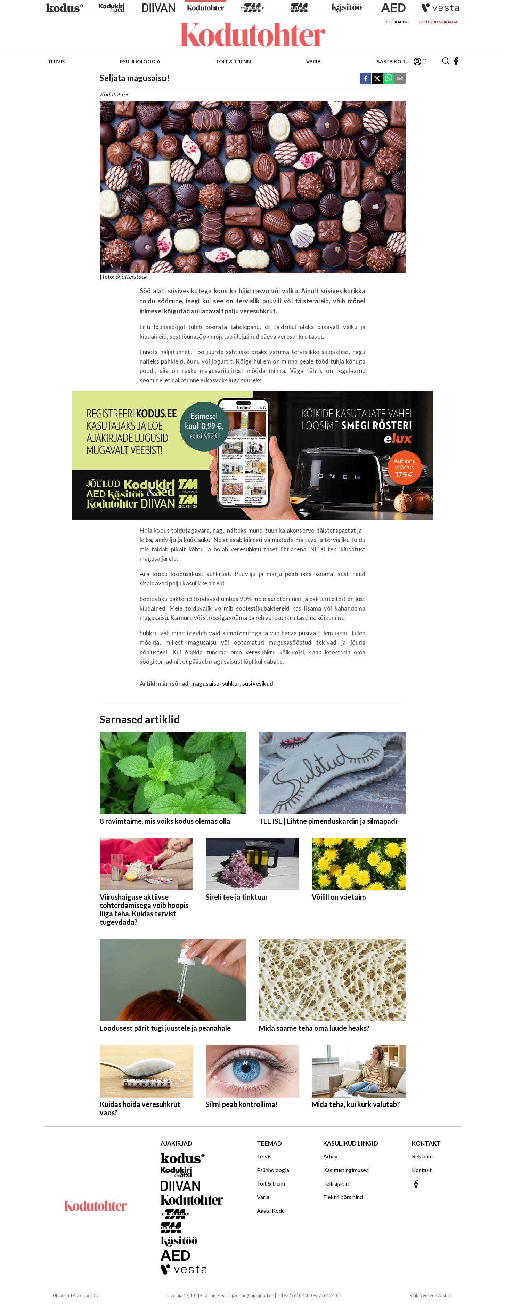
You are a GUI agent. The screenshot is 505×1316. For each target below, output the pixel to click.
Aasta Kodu (392, 61)
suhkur (231, 683)
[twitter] (377, 79)
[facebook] (365, 79)
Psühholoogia (140, 61)
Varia (313, 61)
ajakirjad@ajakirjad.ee (251, 1295)
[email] (400, 79)
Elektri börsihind (343, 1197)
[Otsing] (445, 61)
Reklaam (422, 1156)
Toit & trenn (233, 61)
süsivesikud (257, 683)
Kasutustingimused (346, 1169)
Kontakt (422, 1169)
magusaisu (205, 683)
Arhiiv (330, 1156)
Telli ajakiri (396, 21)
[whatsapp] (388, 79)
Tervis (56, 61)
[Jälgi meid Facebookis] (456, 61)
